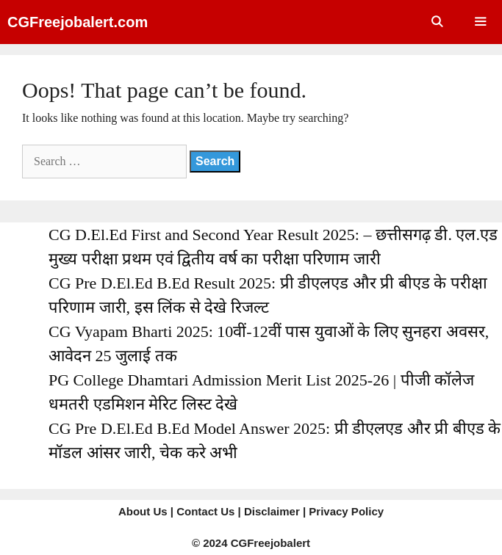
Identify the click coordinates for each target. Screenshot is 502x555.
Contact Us (205, 511)
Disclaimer (272, 511)
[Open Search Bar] (436, 22)
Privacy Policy (346, 511)
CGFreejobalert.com (77, 22)
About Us (143, 511)
